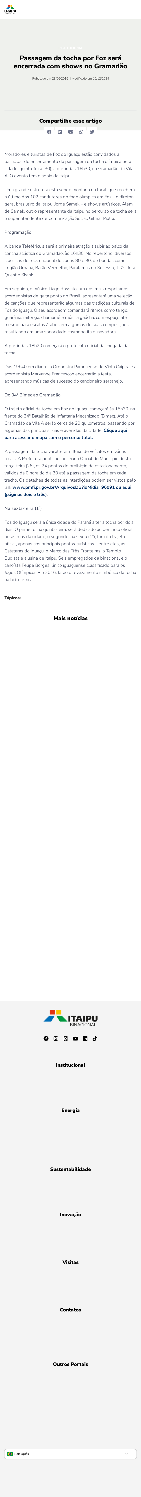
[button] (49, 132)
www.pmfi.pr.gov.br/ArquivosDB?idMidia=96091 (64, 487)
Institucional (71, 48)
